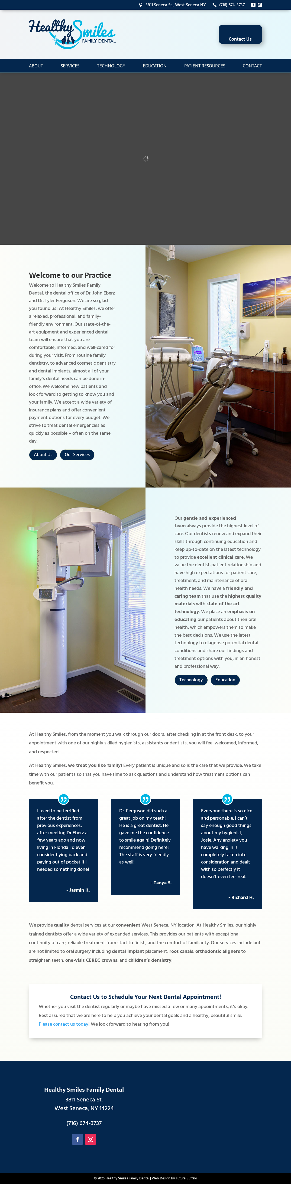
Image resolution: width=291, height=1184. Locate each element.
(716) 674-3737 (228, 4)
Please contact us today (63, 1024)
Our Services (77, 455)
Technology (111, 65)
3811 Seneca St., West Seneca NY (172, 4)
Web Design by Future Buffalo (174, 1178)
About (36, 65)
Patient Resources (204, 65)
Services (70, 65)
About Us (43, 455)
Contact (252, 65)
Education (155, 65)
